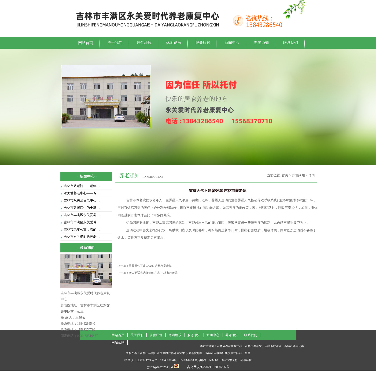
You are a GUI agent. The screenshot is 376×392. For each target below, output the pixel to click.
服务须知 (202, 43)
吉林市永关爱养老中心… (82, 200)
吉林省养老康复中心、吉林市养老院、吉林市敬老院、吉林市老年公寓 (260, 346)
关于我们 (114, 43)
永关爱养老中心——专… (82, 193)
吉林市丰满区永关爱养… (82, 215)
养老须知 (261, 43)
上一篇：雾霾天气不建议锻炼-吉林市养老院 (145, 265)
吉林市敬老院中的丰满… (82, 207)
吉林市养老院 (136, 200)
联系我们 (290, 43)
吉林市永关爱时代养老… (82, 237)
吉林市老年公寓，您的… (82, 229)
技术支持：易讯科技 (239, 360)
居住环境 (144, 43)
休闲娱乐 (173, 43)
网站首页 (85, 43)
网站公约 (118, 342)
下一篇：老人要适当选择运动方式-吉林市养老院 (147, 272)
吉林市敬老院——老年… (82, 186)
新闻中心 (232, 43)
